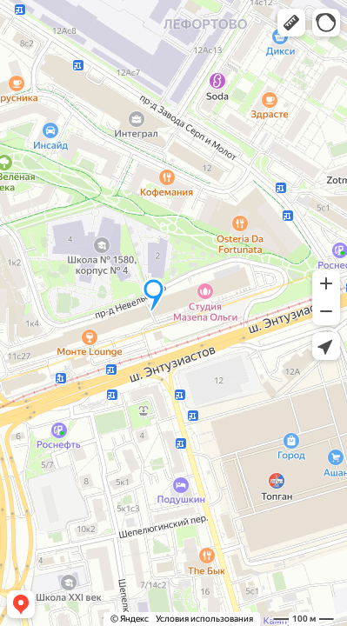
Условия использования (204, 618)
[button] (291, 23)
